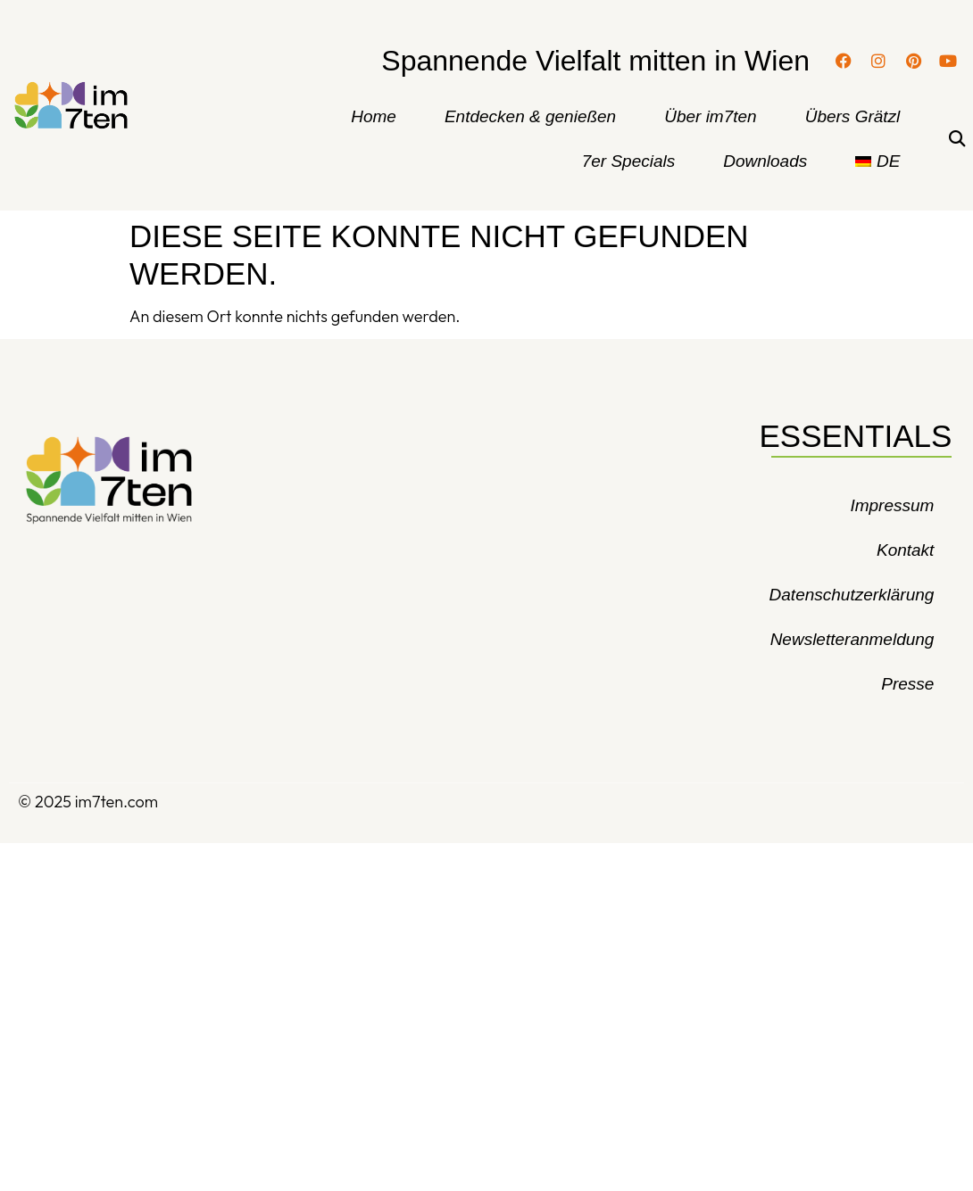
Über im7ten (710, 116)
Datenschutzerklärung (852, 594)
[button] (956, 139)
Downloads (765, 161)
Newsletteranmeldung (852, 639)
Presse (907, 683)
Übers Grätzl (853, 116)
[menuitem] (877, 161)
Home (373, 116)
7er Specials (629, 161)
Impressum (892, 505)
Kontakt (905, 550)
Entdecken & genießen (530, 116)
